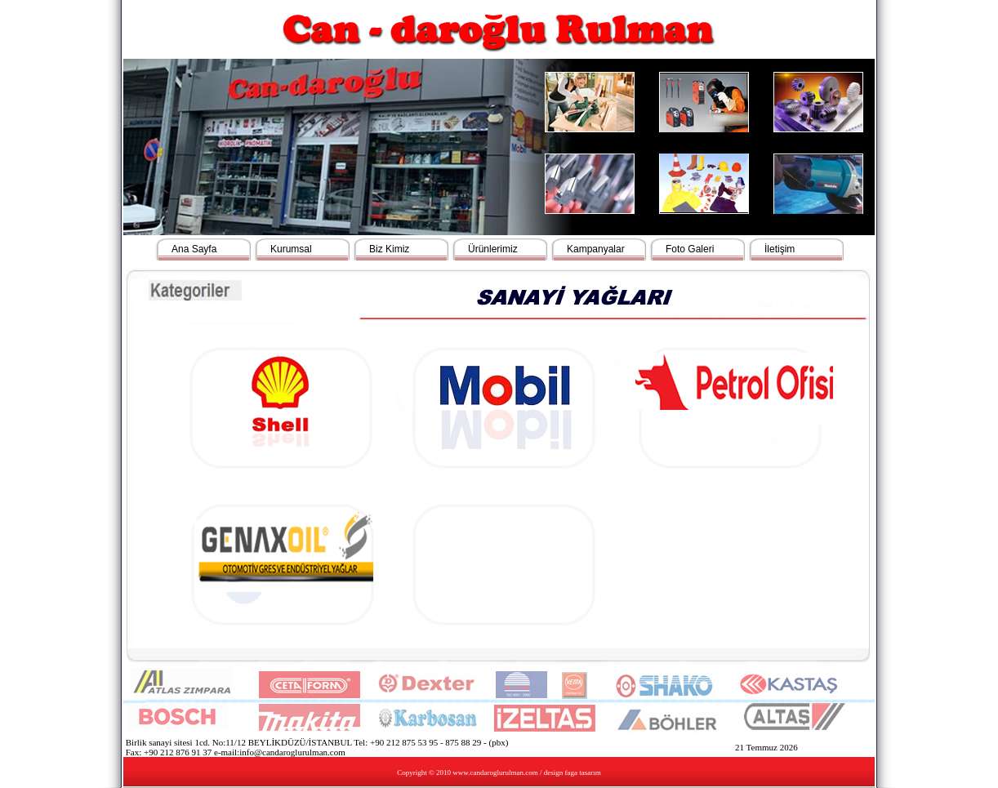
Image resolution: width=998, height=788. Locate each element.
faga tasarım (583, 772)
